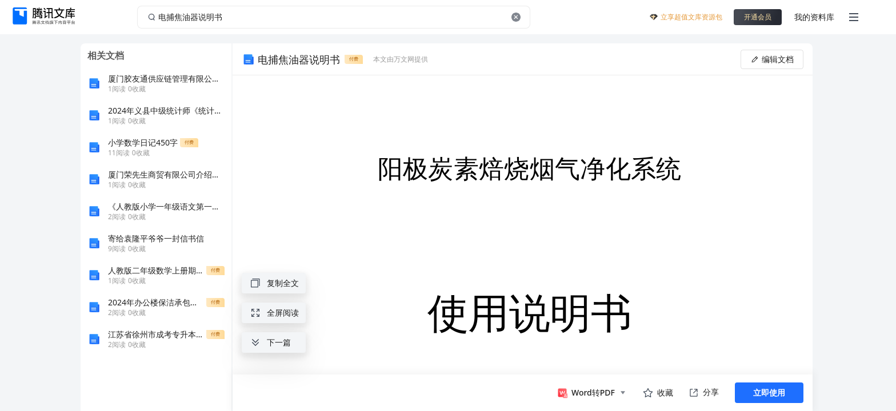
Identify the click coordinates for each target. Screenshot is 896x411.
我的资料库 (814, 16)
